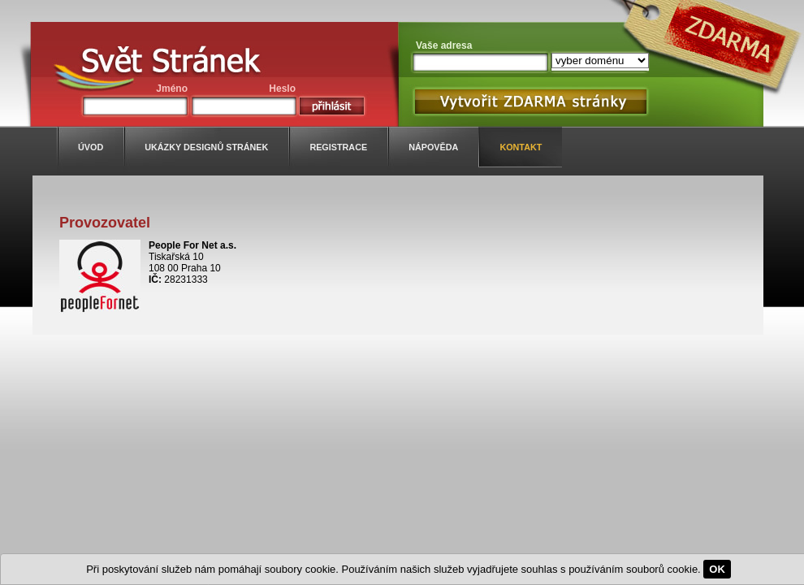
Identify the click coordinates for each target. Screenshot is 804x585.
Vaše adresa (444, 45)
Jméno (172, 88)
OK (717, 569)
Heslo (282, 88)
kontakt (520, 147)
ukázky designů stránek (206, 147)
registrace (338, 147)
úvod (90, 147)
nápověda (433, 147)
